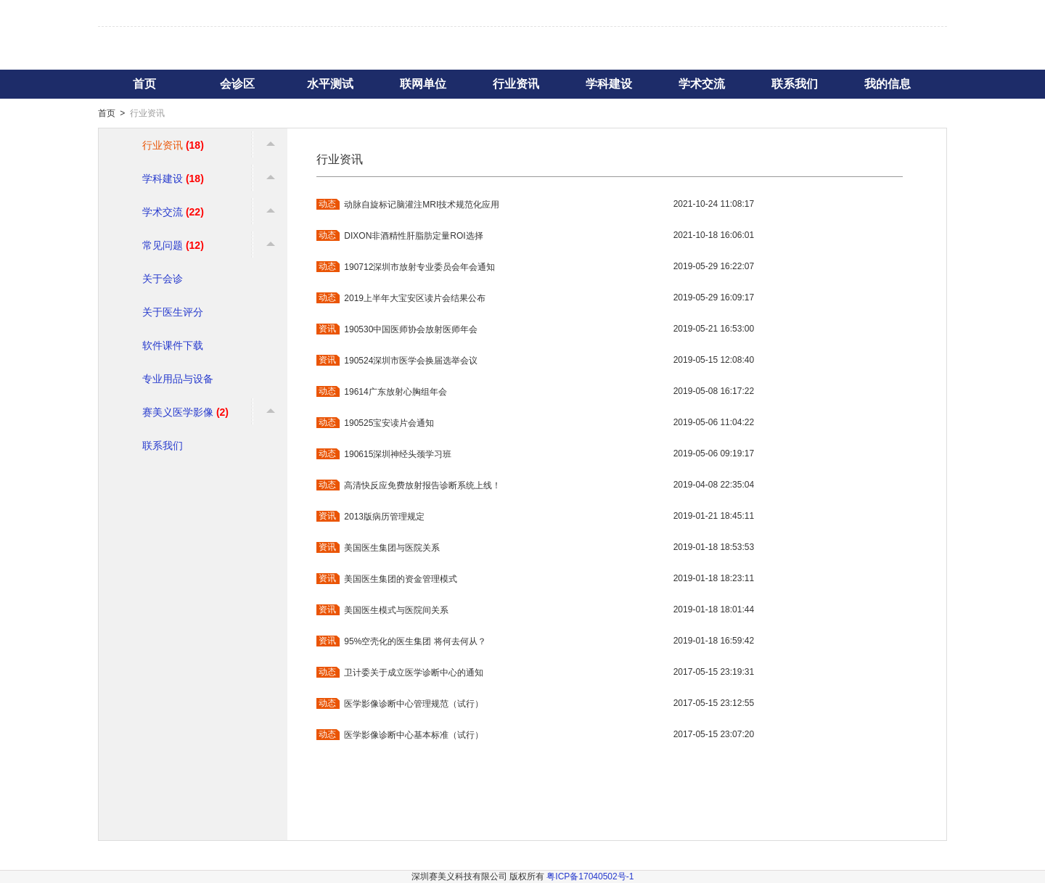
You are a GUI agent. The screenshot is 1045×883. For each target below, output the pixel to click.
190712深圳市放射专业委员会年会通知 (419, 267)
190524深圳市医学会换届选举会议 (411, 361)
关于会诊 (162, 278)
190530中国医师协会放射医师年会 (411, 329)
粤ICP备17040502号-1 (590, 876)
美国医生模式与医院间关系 (396, 610)
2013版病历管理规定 (384, 517)
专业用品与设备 (177, 379)
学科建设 (609, 84)
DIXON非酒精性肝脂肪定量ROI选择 (413, 236)
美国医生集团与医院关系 (392, 548)
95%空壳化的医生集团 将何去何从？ (414, 641)
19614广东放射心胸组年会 (395, 392)
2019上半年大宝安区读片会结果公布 (414, 298)
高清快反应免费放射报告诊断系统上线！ (422, 485)
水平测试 (330, 84)
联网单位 (423, 84)
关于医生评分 (172, 312)
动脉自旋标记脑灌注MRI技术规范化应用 (421, 205)
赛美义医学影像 (185, 412)
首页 (144, 84)
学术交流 (702, 84)
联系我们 (794, 84)
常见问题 (173, 245)
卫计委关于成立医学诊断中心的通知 (413, 673)
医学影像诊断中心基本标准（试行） (413, 735)
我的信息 (887, 84)
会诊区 (237, 84)
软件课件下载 (172, 345)
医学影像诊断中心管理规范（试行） (413, 704)
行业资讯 (516, 84)
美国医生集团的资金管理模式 (400, 579)
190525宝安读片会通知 (389, 423)
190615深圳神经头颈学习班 (397, 454)
